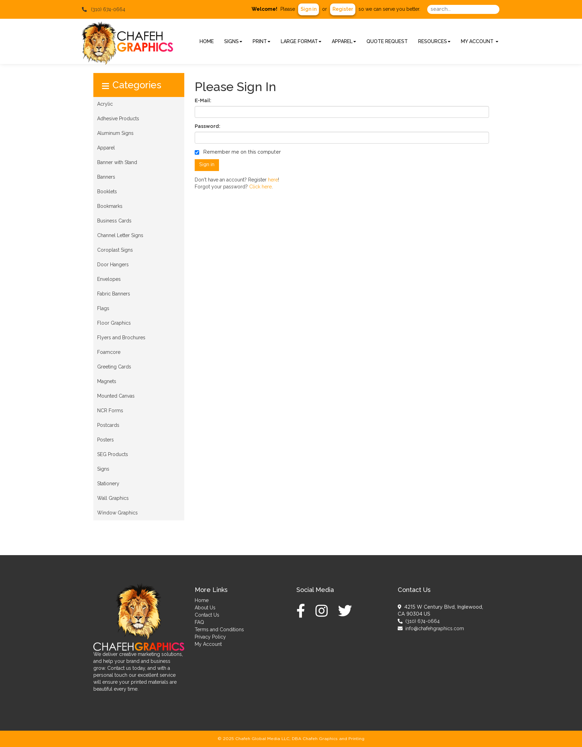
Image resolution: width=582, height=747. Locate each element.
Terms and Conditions (219, 629)
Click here (260, 186)
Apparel (344, 41)
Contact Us (207, 615)
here (273, 179)
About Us (205, 607)
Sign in (309, 9)
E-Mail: (203, 100)
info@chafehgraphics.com (431, 628)
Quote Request (387, 41)
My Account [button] (479, 41)
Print (261, 41)
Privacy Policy (210, 637)
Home (202, 600)
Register (342, 9)
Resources (434, 41)
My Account (208, 644)
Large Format (301, 41)
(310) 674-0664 (419, 621)
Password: (207, 126)
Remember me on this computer (238, 152)
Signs (233, 41)
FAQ (199, 622)
